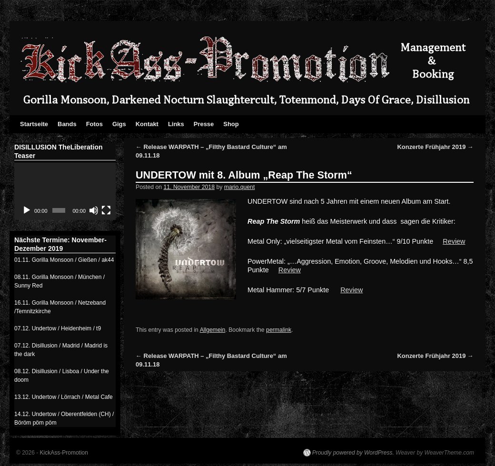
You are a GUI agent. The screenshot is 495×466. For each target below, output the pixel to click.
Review (454, 241)
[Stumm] (94, 210)
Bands (67, 124)
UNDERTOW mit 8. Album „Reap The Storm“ (244, 175)
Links (176, 124)
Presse (204, 124)
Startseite (34, 124)
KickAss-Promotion (64, 452)
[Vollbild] (106, 210)
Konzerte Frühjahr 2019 (435, 146)
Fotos (94, 124)
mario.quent (239, 187)
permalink (278, 330)
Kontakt (147, 124)
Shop (230, 124)
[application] (65, 191)
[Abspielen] (26, 210)
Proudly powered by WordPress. (353, 452)
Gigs (119, 124)
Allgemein (213, 330)
